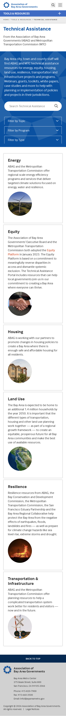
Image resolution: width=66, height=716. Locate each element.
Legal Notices (32, 709)
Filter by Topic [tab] (16, 121)
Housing (15, 331)
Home (6, 19)
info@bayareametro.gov (32, 698)
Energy (14, 160)
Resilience (17, 486)
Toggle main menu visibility (60, 4)
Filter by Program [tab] (18, 130)
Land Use (16, 399)
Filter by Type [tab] (16, 140)
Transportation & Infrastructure (23, 581)
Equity (14, 231)
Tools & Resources (16, 13)
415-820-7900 (29, 690)
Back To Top (33, 658)
